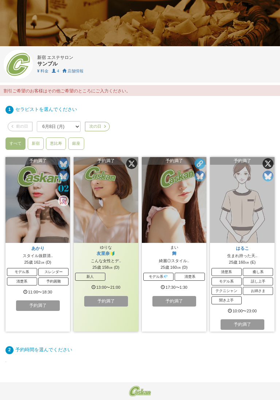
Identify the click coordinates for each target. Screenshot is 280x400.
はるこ (242, 248)
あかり (37, 248)
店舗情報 (72, 71)
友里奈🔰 (106, 253)
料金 (42, 71)
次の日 (97, 126)
